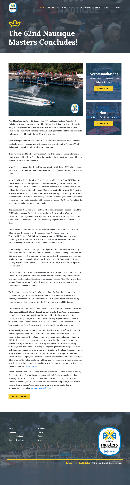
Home (42, 7)
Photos (41, 432)
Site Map (116, 7)
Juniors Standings (16, 436)
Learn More (103, 88)
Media (97, 7)
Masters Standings (16, 440)
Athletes (73, 7)
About (51, 7)
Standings (86, 7)
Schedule (61, 7)
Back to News (19, 396)
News (105, 7)
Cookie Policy (84, 463)
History (11, 428)
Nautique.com (32, 366)
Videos (40, 436)
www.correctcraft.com (41, 388)
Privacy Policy (71, 463)
